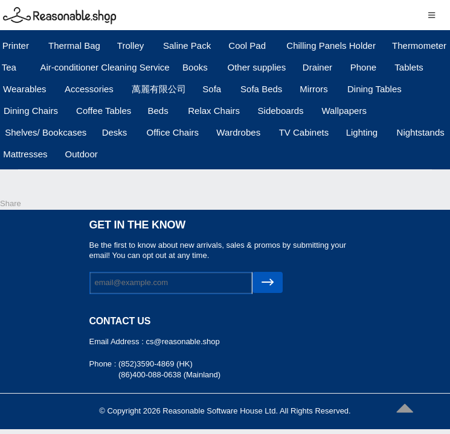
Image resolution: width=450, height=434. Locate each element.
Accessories (89, 89)
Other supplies (257, 67)
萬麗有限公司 (159, 89)
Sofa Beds (261, 89)
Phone (363, 67)
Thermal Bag (74, 45)
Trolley (130, 45)
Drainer (317, 67)
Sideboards (281, 110)
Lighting (362, 132)
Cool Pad (247, 45)
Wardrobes (238, 132)
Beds (157, 110)
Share (10, 203)
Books (195, 67)
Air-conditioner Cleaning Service (104, 67)
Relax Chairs (214, 110)
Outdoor (81, 154)
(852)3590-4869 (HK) (155, 363)
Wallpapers (343, 110)
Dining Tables (374, 89)
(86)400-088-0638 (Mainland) (169, 374)
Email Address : (117, 341)
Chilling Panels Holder (331, 45)
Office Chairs (173, 132)
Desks (114, 132)
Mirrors (314, 89)
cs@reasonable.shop (182, 341)
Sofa (211, 89)
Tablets (408, 67)
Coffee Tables (103, 110)
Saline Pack (187, 45)
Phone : (103, 363)
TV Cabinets (304, 132)
